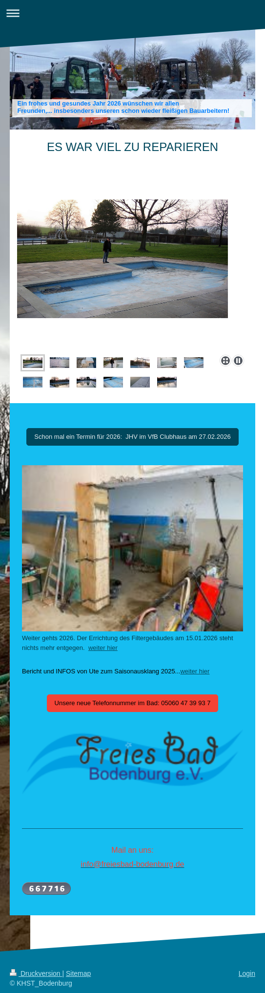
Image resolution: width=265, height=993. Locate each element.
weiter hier (103, 647)
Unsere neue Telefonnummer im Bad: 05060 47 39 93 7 (133, 703)
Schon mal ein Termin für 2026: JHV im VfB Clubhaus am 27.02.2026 (132, 436)
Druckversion (36, 973)
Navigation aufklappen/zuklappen (132, 12)
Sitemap (78, 973)
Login (247, 973)
